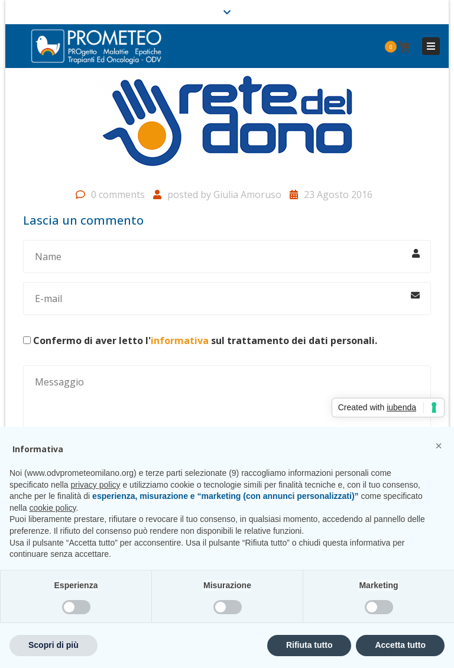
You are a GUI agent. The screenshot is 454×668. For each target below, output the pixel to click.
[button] (438, 445)
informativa (180, 340)
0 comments (118, 194)
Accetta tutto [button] (400, 645)
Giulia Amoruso (247, 194)
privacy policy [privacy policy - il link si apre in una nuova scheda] (96, 484)
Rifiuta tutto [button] (309, 645)
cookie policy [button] (52, 508)
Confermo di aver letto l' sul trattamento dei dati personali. (205, 340)
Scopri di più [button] (53, 645)
